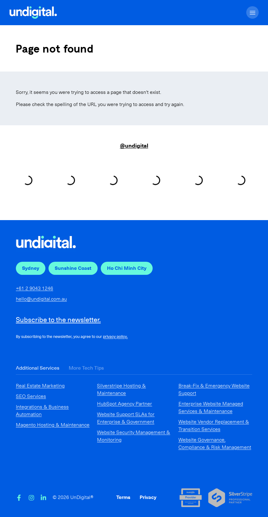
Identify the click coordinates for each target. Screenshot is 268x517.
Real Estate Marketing (40, 386)
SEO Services (31, 396)
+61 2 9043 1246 (34, 288)
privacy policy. (115, 336)
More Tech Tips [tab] (86, 368)
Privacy (148, 497)
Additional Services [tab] (37, 368)
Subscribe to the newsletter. (58, 320)
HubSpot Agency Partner (124, 404)
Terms (123, 497)
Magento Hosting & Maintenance (53, 425)
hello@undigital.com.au (41, 299)
